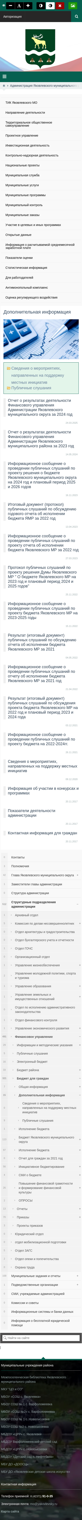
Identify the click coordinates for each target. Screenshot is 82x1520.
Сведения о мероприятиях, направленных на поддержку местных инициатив (37, 375)
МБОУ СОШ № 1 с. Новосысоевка (25, 1419)
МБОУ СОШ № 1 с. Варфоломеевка (26, 1404)
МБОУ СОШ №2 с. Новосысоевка (25, 1426)
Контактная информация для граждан (42, 833)
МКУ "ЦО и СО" (12, 1389)
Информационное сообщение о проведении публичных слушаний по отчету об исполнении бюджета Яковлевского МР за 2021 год (41, 674)
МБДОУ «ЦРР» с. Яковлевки (21, 1434)
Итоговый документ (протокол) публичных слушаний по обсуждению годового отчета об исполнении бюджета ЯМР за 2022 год (42, 511)
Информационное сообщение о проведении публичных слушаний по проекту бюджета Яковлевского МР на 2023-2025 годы (43, 611)
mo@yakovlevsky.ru (43, 1504)
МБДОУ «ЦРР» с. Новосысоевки (24, 1449)
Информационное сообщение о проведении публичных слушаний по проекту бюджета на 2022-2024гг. (41, 739)
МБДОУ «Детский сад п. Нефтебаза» (27, 1456)
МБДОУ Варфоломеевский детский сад (29, 1441)
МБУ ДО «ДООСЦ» (14, 1464)
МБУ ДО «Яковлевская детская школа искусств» (35, 1471)
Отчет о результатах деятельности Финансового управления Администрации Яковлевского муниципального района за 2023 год (41, 439)
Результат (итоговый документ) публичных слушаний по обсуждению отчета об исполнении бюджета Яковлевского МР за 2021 (42, 642)
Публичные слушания (31, 388)
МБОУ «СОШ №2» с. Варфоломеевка (28, 1411)
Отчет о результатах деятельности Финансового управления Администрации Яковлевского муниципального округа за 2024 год (40, 407)
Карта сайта (10, 1511)
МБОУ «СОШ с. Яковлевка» (21, 1396)
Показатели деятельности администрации (31, 813)
